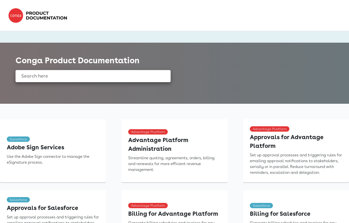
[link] (39, 15)
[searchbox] (162, 76)
